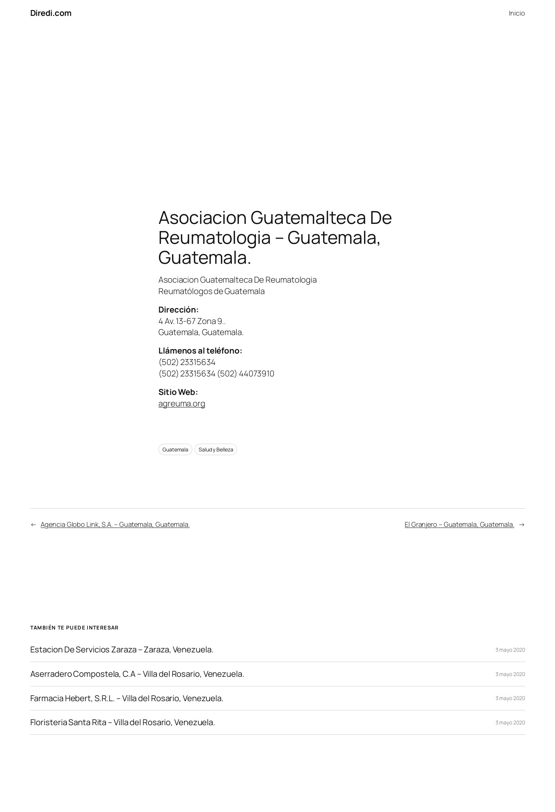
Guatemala (175, 449)
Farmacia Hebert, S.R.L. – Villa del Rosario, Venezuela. (127, 698)
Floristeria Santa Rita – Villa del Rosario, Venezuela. (123, 722)
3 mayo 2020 (510, 649)
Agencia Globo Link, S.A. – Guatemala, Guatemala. (115, 524)
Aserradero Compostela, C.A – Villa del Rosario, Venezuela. (137, 674)
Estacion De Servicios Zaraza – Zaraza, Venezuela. (122, 649)
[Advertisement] (277, 104)
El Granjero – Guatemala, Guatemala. (459, 524)
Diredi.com (51, 12)
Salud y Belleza (216, 449)
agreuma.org (181, 403)
